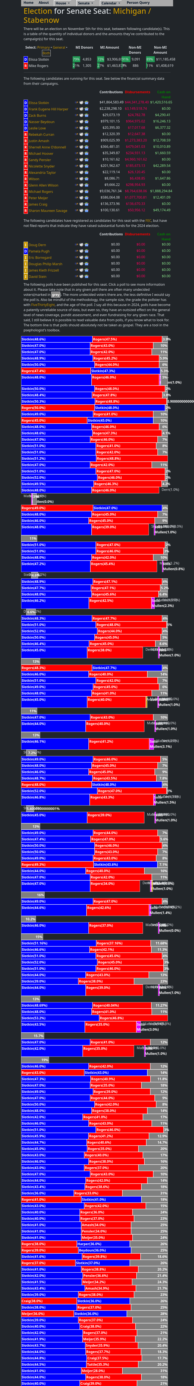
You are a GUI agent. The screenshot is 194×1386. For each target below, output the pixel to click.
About (44, 2)
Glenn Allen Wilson (43, 185)
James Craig (38, 204)
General (59, 47)
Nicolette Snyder (42, 166)
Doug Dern (37, 245)
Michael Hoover (41, 153)
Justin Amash (39, 141)
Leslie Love (37, 128)
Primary (43, 47)
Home (29, 2)
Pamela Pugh (39, 251)
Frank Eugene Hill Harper (48, 109)
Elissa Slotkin (39, 102)
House (61, 3)
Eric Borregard (40, 257)
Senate (84, 3)
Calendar (110, 3)
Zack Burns (37, 115)
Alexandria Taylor (42, 172)
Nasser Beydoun (42, 121)
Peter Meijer (38, 198)
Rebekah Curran (41, 134)
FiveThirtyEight (43, 304)
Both (46, 53)
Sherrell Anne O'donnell (47, 147)
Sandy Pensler (40, 160)
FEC (148, 220)
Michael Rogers (41, 191)
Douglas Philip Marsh (45, 264)
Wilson (34, 179)
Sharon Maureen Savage (48, 210)
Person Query (138, 2)
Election (38, 11)
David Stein (38, 276)
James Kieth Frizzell (44, 270)
